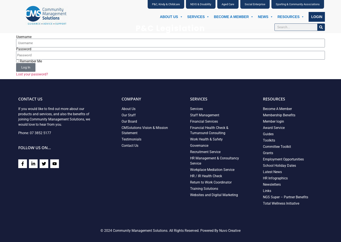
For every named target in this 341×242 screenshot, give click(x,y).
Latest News (272, 172)
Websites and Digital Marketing (214, 195)
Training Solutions (204, 189)
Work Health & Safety (206, 139)
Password (23, 49)
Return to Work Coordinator (211, 182)
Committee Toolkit (277, 147)
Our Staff (129, 115)
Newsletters (272, 184)
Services (198, 16)
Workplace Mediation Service (212, 170)
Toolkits (269, 140)
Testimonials (131, 139)
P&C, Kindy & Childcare (166, 4)
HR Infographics (275, 178)
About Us (171, 16)
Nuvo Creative (230, 231)
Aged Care (228, 4)
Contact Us (130, 146)
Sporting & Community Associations (298, 4)
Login (316, 17)
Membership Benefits (279, 115)
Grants (268, 153)
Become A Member (234, 16)
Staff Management (204, 115)
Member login (273, 121)
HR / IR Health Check (206, 176)
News (265, 16)
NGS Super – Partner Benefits (285, 197)
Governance (199, 146)
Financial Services (204, 121)
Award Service (274, 128)
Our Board (129, 121)
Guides (268, 134)
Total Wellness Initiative (281, 203)
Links (267, 191)
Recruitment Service (205, 152)
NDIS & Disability (200, 4)
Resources (290, 16)
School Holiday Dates (279, 166)
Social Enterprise (255, 4)
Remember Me (29, 61)
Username (24, 37)
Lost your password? (32, 74)
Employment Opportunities (283, 159)
